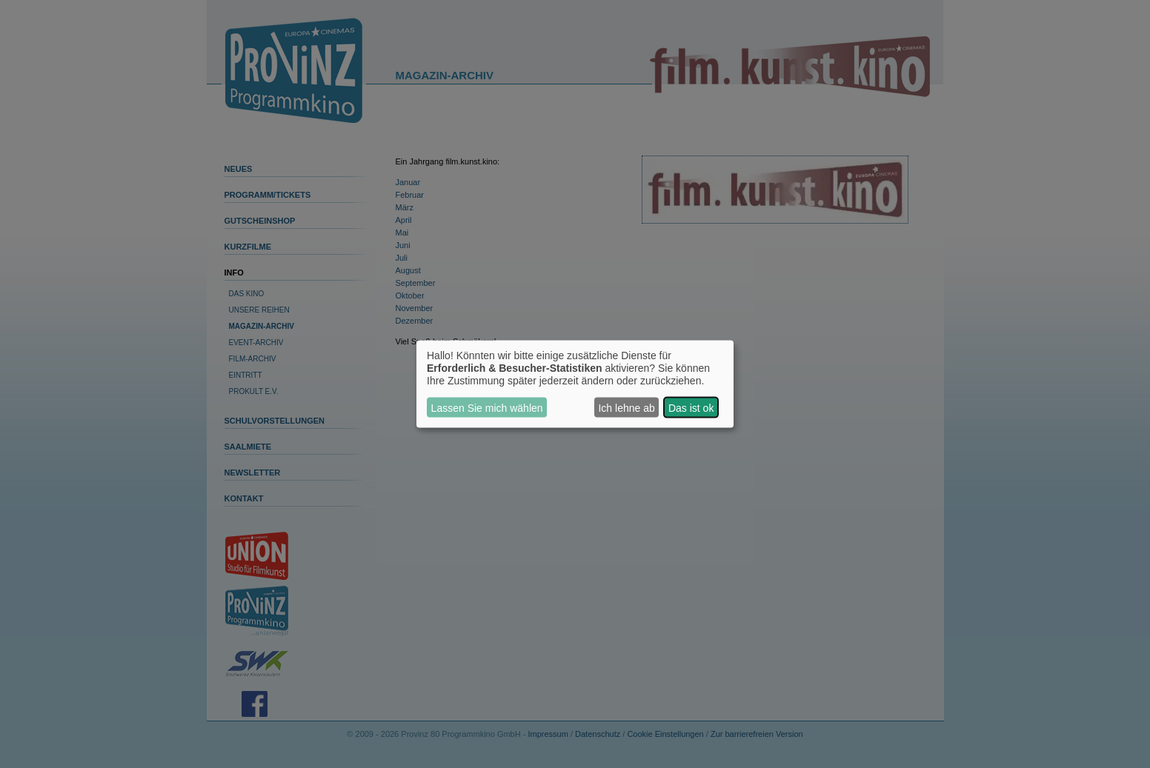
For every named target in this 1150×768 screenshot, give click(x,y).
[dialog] (575, 384)
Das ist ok (691, 407)
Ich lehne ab (626, 407)
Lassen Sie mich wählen (487, 407)
